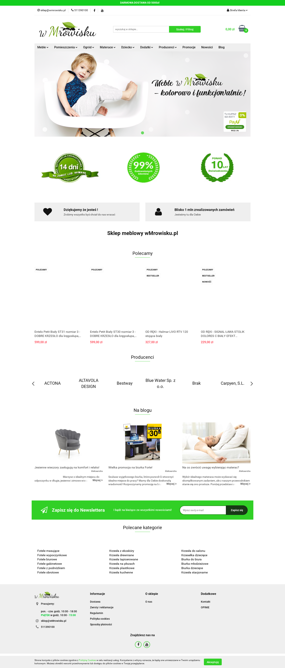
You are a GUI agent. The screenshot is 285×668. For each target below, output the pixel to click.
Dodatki (146, 47)
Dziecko (128, 47)
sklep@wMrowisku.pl (53, 620)
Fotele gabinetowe (49, 563)
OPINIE (205, 607)
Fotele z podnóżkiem (51, 568)
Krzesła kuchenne (121, 572)
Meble (43, 47)
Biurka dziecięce (192, 568)
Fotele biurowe (47, 559)
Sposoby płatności (101, 624)
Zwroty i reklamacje (102, 607)
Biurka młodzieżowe (194, 563)
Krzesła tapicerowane (123, 559)
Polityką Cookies (87, 660)
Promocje (189, 47)
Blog (221, 47)
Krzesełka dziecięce (194, 555)
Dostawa (95, 601)
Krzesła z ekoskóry (121, 551)
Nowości (207, 47)
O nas (148, 601)
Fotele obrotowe (48, 572)
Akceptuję (213, 661)
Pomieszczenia (66, 47)
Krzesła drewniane (121, 555)
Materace (108, 47)
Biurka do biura (191, 559)
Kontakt (205, 601)
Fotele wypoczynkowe (52, 555)
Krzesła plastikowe (121, 568)
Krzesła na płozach (122, 563)
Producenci (168, 47)
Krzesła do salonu (193, 551)
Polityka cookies (100, 618)
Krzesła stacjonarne (194, 572)
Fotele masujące (48, 551)
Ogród (88, 47)
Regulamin (96, 613)
